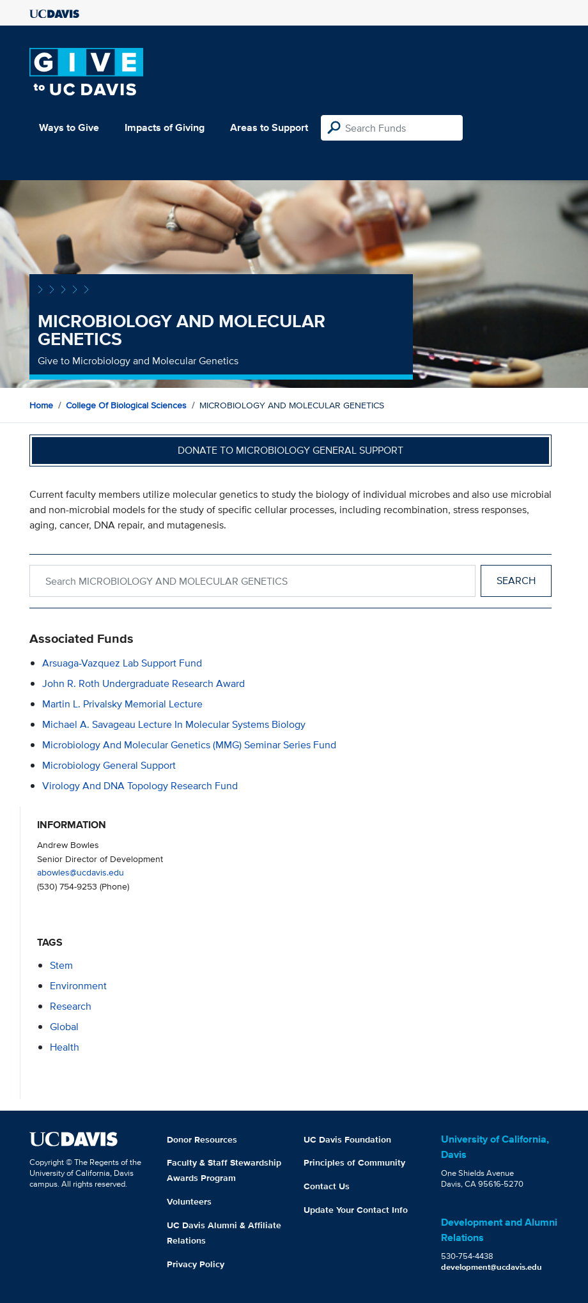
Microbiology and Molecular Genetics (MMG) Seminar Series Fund (189, 744)
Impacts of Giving (165, 127)
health (64, 1047)
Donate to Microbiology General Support (290, 450)
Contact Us (327, 1186)
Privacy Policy (195, 1264)
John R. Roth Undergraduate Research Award (143, 683)
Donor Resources (202, 1139)
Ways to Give (69, 127)
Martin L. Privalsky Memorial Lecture (122, 704)
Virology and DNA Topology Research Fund (140, 785)
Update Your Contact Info (356, 1209)
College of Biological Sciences (126, 405)
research (70, 1006)
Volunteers (189, 1201)
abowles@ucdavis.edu (80, 872)
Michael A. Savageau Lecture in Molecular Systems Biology (174, 724)
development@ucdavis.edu (491, 1267)
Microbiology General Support (109, 765)
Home (41, 405)
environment (78, 985)
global (64, 1026)
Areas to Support (269, 127)
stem (61, 965)
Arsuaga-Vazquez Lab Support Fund (122, 663)
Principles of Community (354, 1162)
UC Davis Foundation (347, 1139)
